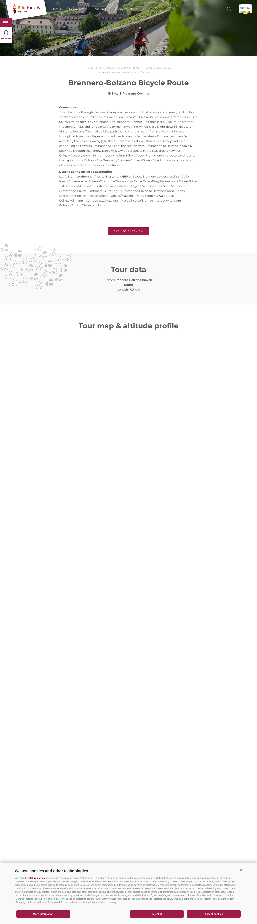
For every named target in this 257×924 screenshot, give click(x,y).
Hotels (56, 9)
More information (43, 914)
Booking (100, 9)
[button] (240, 870)
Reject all (156, 914)
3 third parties (37, 878)
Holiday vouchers (125, 9)
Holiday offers (77, 9)
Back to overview (128, 231)
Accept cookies (214, 914)
